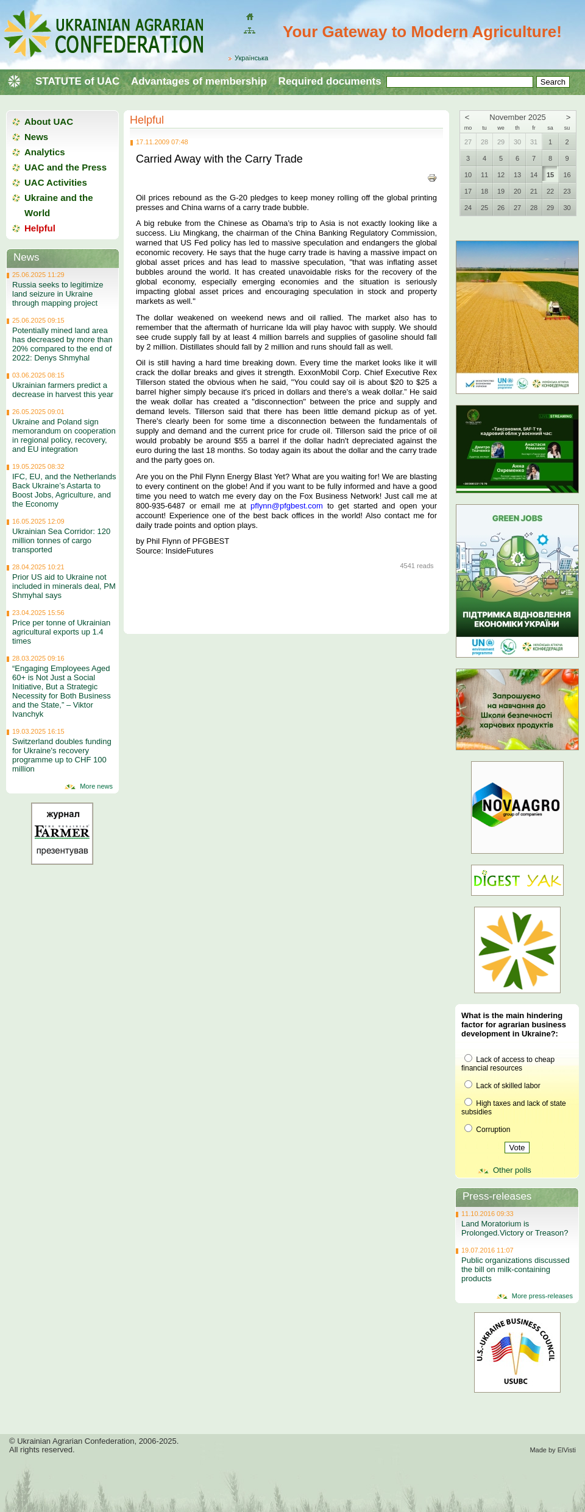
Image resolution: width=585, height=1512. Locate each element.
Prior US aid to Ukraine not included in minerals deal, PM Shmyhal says (64, 586)
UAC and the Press (65, 167)
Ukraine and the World (58, 205)
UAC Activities (55, 182)
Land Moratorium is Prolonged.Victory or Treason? (514, 1228)
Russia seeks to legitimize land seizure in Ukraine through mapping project (58, 294)
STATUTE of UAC (77, 81)
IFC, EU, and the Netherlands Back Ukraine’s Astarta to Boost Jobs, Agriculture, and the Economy (64, 490)
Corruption (487, 1129)
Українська (251, 58)
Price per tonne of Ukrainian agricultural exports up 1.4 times (61, 631)
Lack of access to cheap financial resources (508, 1063)
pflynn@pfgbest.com (286, 505)
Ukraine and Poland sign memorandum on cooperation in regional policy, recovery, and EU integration (64, 435)
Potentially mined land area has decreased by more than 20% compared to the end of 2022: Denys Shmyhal (62, 344)
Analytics (44, 152)
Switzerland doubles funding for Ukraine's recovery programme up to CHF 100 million (62, 755)
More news (96, 786)
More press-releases (542, 1295)
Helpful (147, 120)
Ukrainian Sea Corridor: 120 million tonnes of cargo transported (61, 540)
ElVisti (567, 1450)
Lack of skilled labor (502, 1085)
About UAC (48, 121)
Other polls (512, 1170)
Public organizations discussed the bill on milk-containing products (515, 1269)
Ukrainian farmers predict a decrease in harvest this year (62, 390)
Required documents (329, 81)
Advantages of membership (199, 81)
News (36, 137)
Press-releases (497, 1196)
